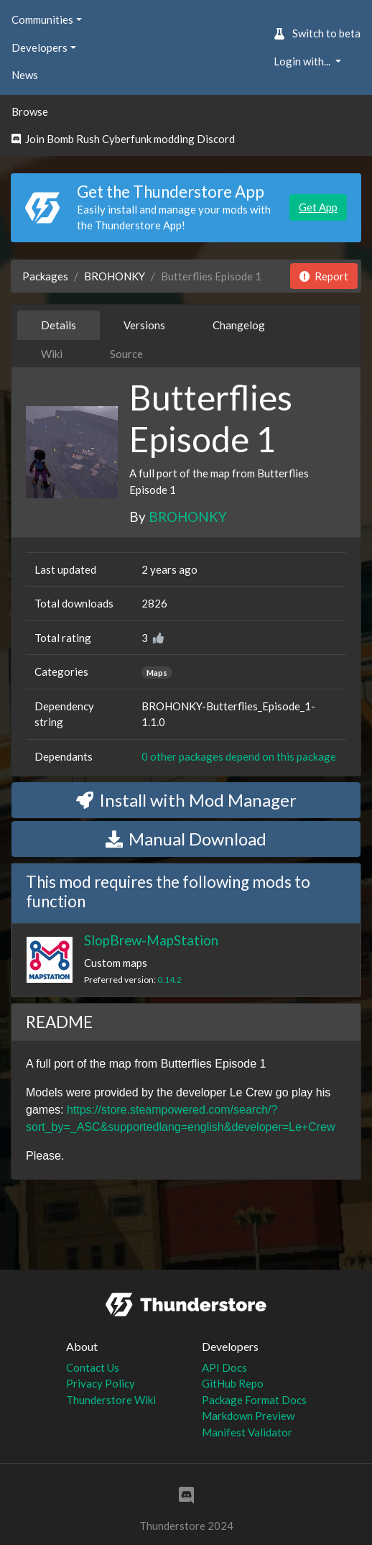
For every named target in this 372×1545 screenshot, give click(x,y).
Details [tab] (58, 324)
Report (323, 276)
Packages (45, 276)
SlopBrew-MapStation (151, 940)
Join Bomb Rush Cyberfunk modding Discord (123, 138)
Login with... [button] (303, 61)
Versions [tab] (144, 324)
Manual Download (186, 838)
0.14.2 (169, 979)
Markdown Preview (248, 1415)
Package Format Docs (254, 1399)
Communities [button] (42, 19)
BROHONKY (114, 276)
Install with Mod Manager (186, 799)
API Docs (224, 1367)
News (24, 74)
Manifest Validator (247, 1432)
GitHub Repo (233, 1383)
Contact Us (92, 1367)
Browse (29, 111)
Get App (318, 207)
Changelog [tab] (239, 324)
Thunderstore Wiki (111, 1399)
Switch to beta (317, 33)
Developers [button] (39, 47)
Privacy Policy (100, 1383)
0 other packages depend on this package (238, 756)
